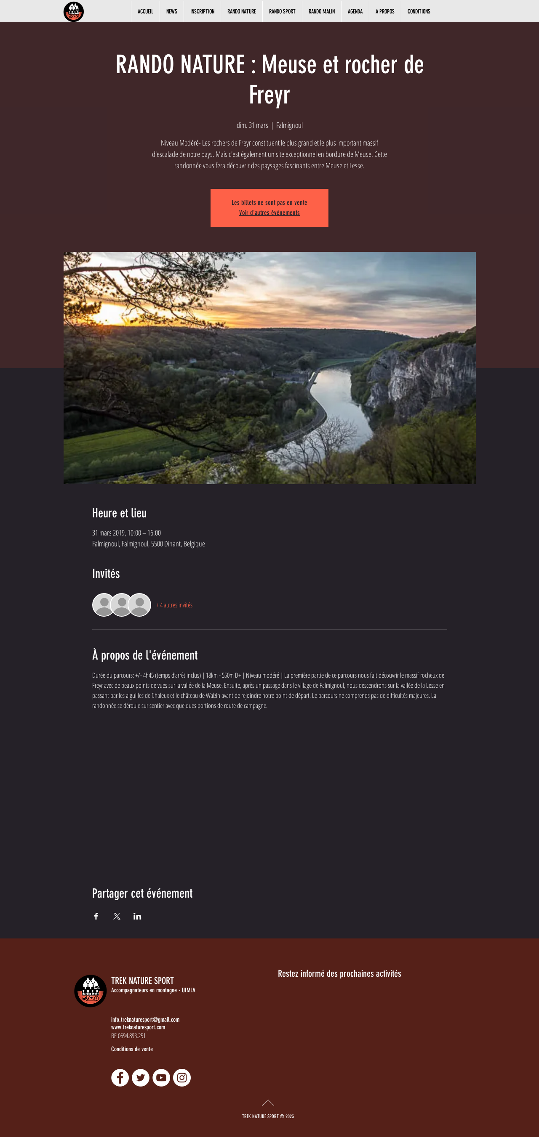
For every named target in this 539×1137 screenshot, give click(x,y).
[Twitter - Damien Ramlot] (140, 1078)
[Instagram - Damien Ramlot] (182, 1078)
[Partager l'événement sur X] (117, 916)
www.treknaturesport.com (138, 1027)
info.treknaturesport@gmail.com (145, 1019)
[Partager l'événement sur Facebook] (96, 916)
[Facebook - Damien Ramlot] (120, 1078)
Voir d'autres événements (269, 213)
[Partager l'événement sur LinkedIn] (137, 916)
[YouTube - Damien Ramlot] (161, 1078)
